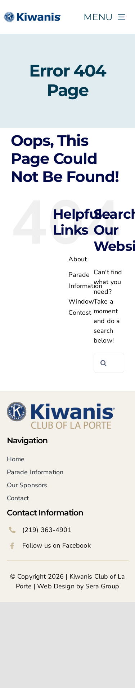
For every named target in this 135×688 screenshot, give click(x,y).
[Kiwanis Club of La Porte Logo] (61, 405)
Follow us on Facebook (56, 545)
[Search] (104, 363)
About (77, 259)
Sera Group (102, 586)
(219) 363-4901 (47, 530)
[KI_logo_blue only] (33, 12)
